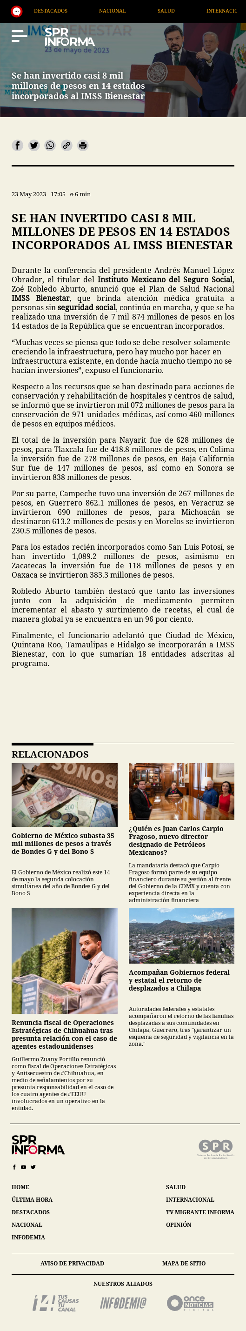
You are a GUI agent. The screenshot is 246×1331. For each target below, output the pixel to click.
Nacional (155, 10)
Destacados (93, 10)
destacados (31, 1212)
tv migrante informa (200, 1212)
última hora (32, 1200)
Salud (209, 10)
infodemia (28, 1237)
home (20, 1187)
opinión (178, 1225)
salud (176, 1187)
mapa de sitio (184, 1263)
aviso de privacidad (72, 1263)
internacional (190, 1200)
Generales (30, 10)
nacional (27, 1225)
